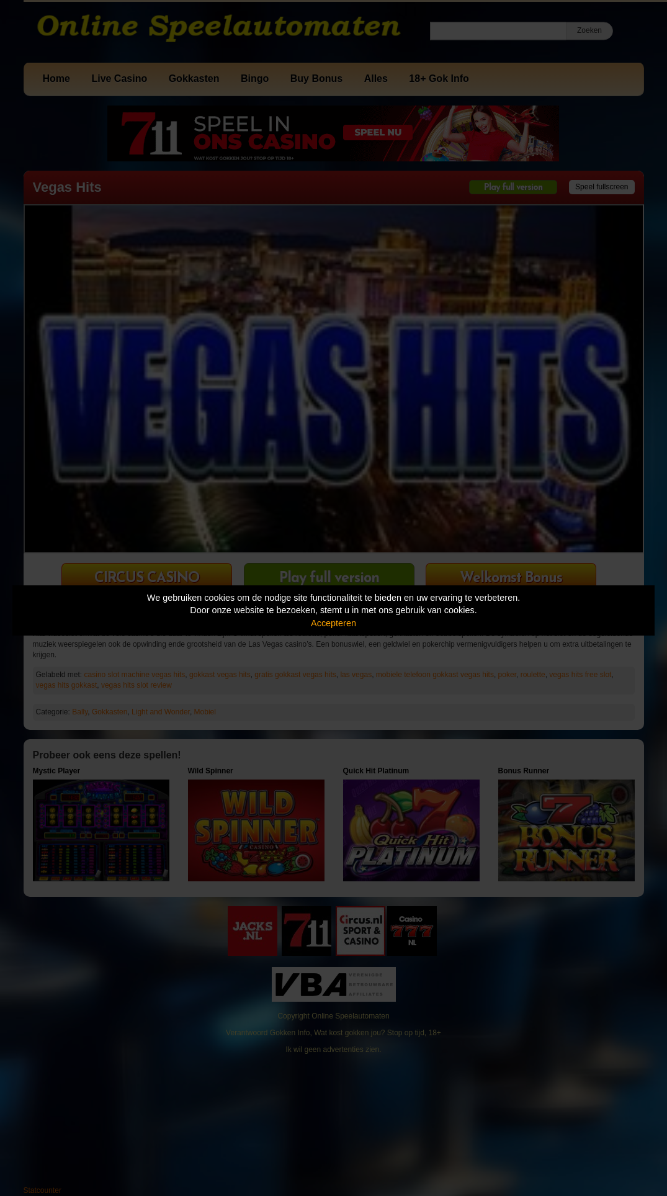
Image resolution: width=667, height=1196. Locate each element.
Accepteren (333, 623)
